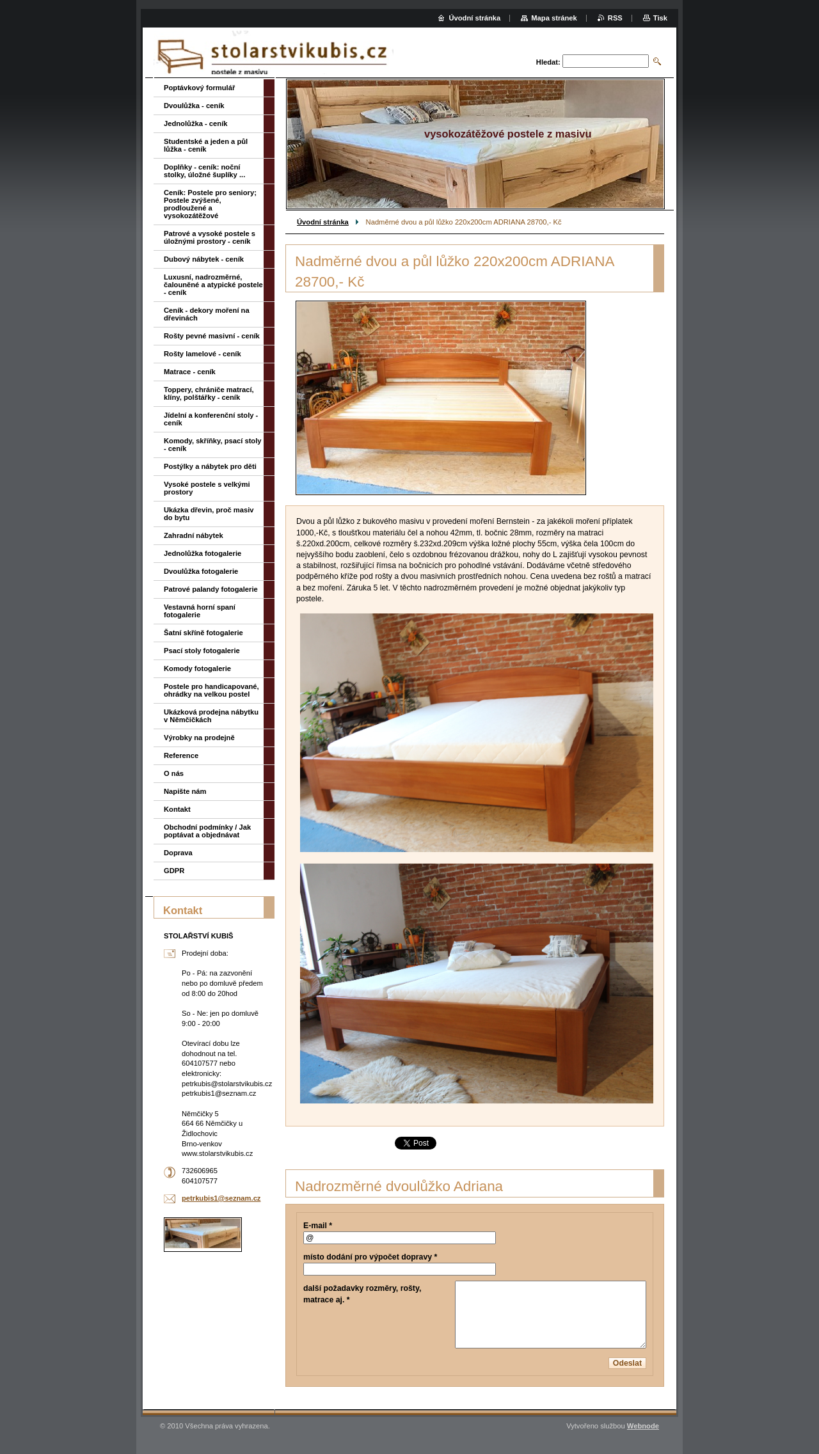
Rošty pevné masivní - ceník (212, 336)
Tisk (660, 18)
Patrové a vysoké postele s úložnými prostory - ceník (209, 237)
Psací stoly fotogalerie (202, 650)
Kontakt (177, 809)
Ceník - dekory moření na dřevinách (207, 314)
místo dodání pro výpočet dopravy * (370, 1256)
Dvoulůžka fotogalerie (201, 571)
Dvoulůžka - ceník (194, 105)
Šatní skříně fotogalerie (203, 632)
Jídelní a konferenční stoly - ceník (211, 419)
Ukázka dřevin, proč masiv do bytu (209, 513)
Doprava (178, 853)
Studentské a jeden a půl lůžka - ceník (206, 145)
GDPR (174, 870)
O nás (174, 773)
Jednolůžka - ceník (195, 123)
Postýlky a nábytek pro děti (210, 466)
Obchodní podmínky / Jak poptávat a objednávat (207, 831)
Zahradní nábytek (193, 535)
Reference (181, 755)
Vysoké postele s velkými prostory (207, 488)
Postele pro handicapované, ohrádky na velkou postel (211, 690)
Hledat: (548, 62)
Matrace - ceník (190, 371)
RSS (615, 18)
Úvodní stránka (323, 222)
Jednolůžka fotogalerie (202, 553)
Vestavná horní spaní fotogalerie (199, 611)
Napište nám (185, 791)
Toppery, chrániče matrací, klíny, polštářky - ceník (209, 393)
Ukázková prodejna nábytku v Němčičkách (211, 715)
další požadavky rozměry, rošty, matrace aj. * (362, 1294)
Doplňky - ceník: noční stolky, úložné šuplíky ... (204, 170)
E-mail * (317, 1225)
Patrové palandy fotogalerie (211, 589)
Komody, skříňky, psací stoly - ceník (213, 444)
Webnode (643, 1426)
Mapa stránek (554, 18)
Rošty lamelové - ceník (202, 354)
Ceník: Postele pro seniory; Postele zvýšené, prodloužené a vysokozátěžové (210, 204)
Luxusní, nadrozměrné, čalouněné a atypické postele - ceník (213, 284)
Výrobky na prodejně (199, 737)
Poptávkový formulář (199, 87)
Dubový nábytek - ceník (204, 259)
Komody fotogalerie (197, 668)
